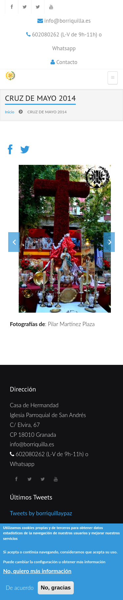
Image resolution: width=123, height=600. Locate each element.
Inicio (9, 111)
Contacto (66, 62)
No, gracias (56, 588)
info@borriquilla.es (67, 20)
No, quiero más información (37, 570)
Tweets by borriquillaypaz (41, 513)
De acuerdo (19, 587)
